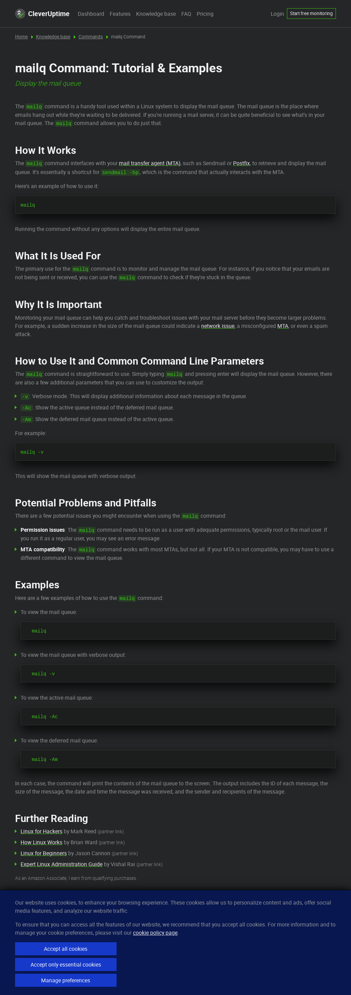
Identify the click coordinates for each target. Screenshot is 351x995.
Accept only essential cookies (66, 964)
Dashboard (91, 13)
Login (277, 13)
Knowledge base (156, 13)
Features (120, 13)
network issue (217, 326)
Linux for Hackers (41, 831)
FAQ (186, 13)
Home (21, 37)
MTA (282, 326)
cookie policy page (155, 932)
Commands (90, 37)
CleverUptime (42, 14)
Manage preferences (65, 980)
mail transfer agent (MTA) (149, 163)
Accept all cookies (65, 949)
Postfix (241, 163)
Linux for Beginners (44, 853)
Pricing (205, 13)
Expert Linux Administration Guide (61, 864)
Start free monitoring (311, 13)
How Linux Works (41, 842)
